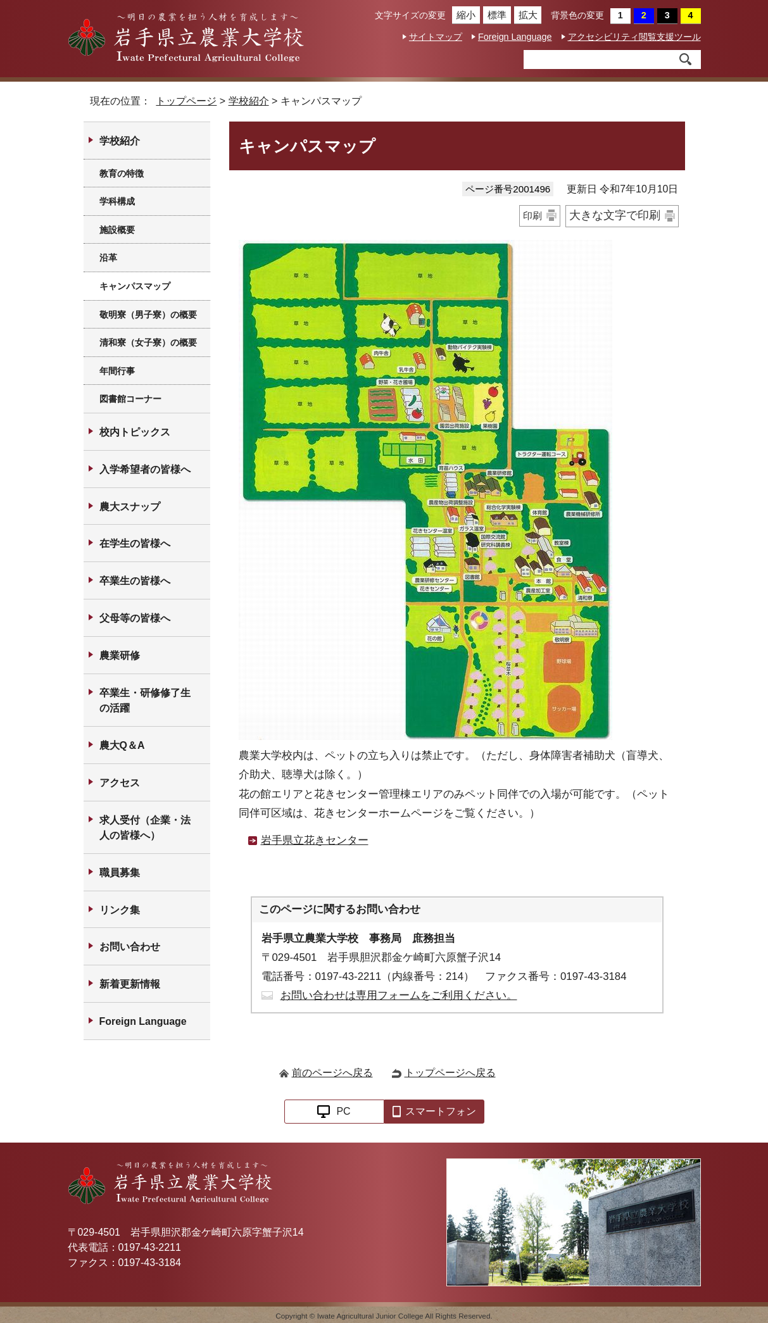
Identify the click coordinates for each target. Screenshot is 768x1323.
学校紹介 (249, 101)
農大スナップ (129, 506)
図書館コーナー (130, 399)
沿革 (108, 258)
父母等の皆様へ (134, 618)
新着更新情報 (129, 984)
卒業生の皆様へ (134, 580)
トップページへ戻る (450, 1072)
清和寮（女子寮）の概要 (148, 342)
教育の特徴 (121, 173)
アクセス (119, 782)
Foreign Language (515, 37)
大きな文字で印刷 (614, 215)
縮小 (463, 15)
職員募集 (119, 872)
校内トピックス (134, 432)
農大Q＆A (122, 745)
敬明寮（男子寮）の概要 (148, 315)
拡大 (526, 15)
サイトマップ (435, 37)
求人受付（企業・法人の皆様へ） (145, 828)
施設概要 (117, 230)
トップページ (186, 101)
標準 (495, 15)
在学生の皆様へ (134, 543)
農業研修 (119, 655)
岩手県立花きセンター (314, 840)
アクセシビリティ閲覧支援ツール (634, 37)
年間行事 (117, 371)
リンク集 (119, 910)
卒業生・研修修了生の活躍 (145, 700)
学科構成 (117, 201)
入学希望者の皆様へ (145, 469)
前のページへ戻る (332, 1072)
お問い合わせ (129, 946)
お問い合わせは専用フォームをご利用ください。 (398, 995)
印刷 (532, 215)
